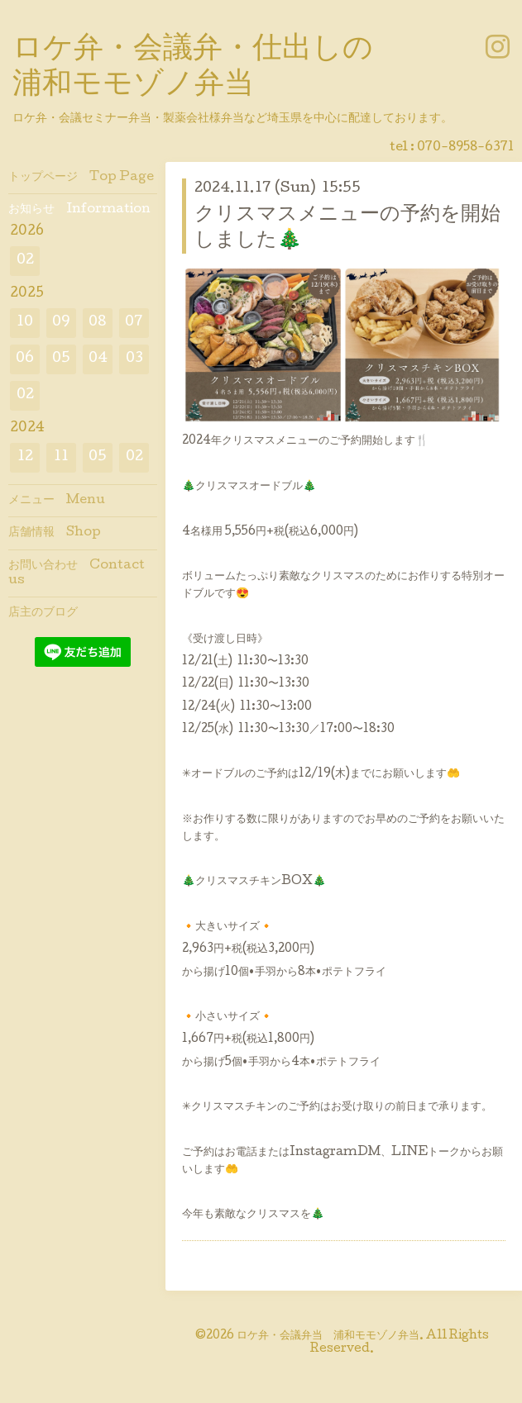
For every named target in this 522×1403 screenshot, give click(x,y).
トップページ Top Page (81, 177)
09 (61, 323)
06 (25, 359)
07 (134, 323)
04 (98, 359)
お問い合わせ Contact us (76, 573)
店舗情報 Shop (54, 533)
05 (61, 359)
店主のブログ (43, 613)
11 (61, 457)
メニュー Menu (56, 500)
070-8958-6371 (465, 148)
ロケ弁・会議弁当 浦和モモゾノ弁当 (328, 1336)
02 (25, 261)
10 (25, 323)
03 (134, 359)
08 (98, 323)
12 (25, 457)
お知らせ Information (79, 209)
